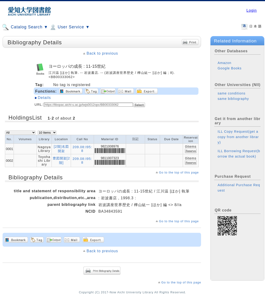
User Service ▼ (69, 27)
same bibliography (233, 99)
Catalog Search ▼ (25, 27)
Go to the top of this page (179, 172)
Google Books (230, 68)
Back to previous (102, 53)
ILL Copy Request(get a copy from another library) (238, 137)
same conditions (232, 93)
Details (44, 98)
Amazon (224, 63)
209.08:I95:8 (82, 149)
